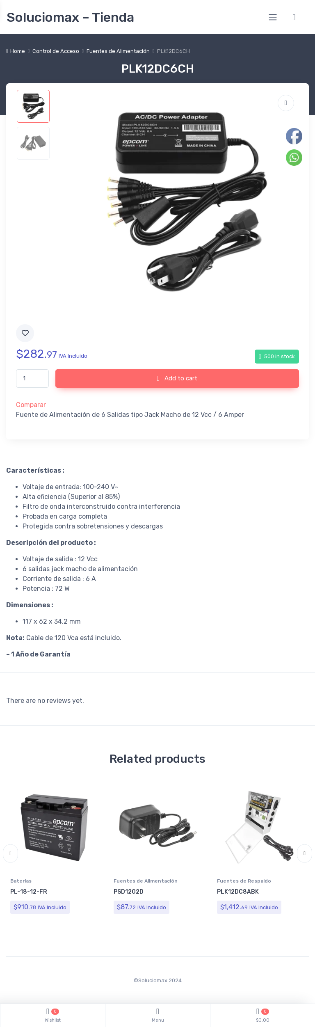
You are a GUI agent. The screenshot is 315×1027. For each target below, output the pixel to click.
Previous (10, 853)
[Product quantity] (32, 378)
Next (304, 853)
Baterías (21, 881)
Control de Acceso (55, 51)
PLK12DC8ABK (238, 891)
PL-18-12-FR (28, 891)
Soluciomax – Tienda (70, 17)
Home (17, 51)
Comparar (31, 405)
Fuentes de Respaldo (244, 881)
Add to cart (177, 378)
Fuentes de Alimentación (118, 51)
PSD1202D (129, 891)
